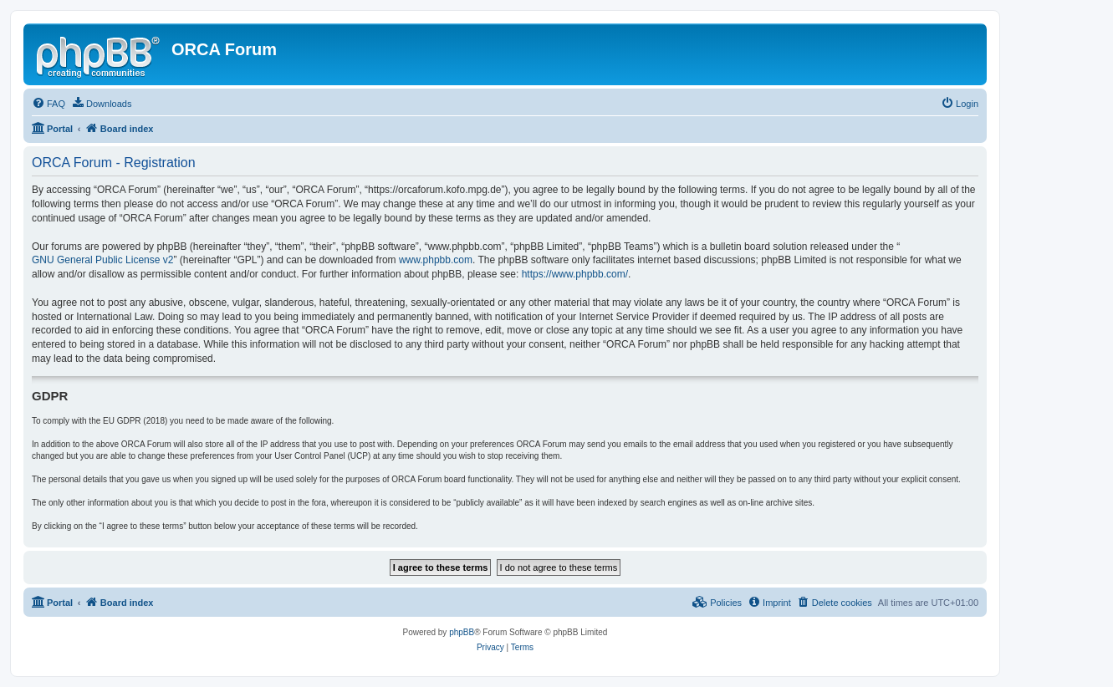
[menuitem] (48, 104)
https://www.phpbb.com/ (575, 274)
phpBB (461, 632)
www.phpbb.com (435, 260)
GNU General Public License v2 (102, 260)
